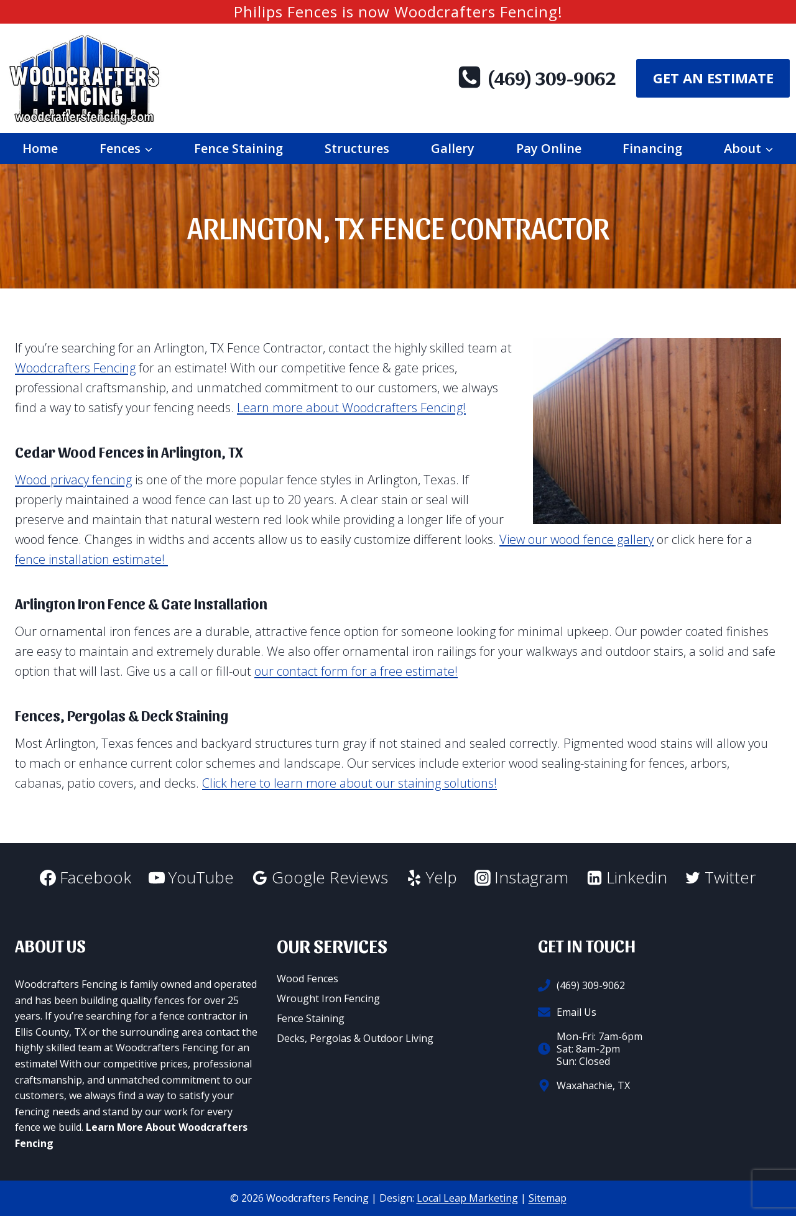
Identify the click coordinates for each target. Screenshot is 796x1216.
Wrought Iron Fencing (328, 998)
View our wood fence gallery (576, 539)
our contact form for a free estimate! (356, 671)
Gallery (452, 148)
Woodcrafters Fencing (75, 367)
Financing (652, 148)
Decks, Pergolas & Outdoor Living (355, 1038)
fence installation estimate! (91, 559)
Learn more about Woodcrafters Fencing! (351, 407)
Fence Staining (238, 148)
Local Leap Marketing (467, 1198)
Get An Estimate (713, 77)
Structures (357, 148)
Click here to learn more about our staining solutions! (349, 783)
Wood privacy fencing (73, 479)
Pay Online (548, 148)
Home (40, 148)
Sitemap (548, 1198)
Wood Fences (307, 978)
